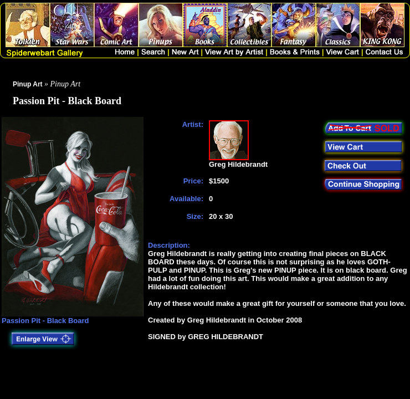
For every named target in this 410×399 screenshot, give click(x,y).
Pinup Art (28, 84)
